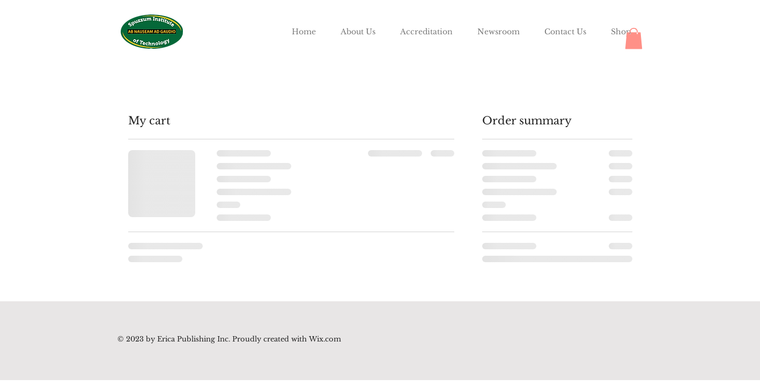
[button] (634, 38)
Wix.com (324, 339)
